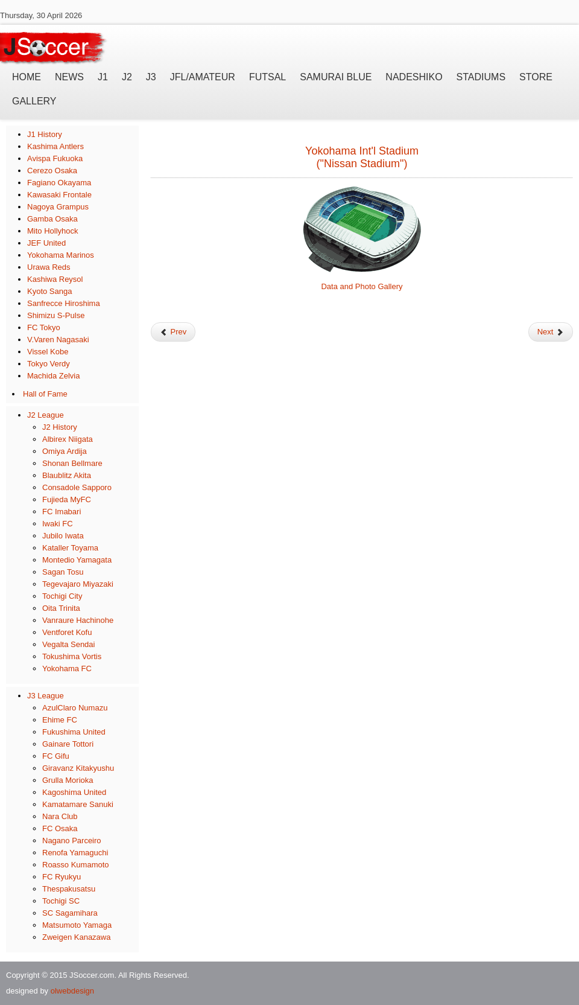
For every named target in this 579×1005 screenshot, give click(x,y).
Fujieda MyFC (66, 499)
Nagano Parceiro (71, 840)
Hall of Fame (45, 393)
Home (26, 77)
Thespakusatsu (68, 888)
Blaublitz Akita (66, 475)
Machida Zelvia (53, 375)
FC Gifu (55, 756)
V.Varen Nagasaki (58, 339)
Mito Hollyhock (52, 230)
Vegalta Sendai (68, 644)
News (69, 77)
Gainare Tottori (67, 743)
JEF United (46, 242)
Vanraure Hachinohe (77, 620)
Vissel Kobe (47, 351)
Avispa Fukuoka (55, 158)
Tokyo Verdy (48, 363)
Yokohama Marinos (60, 255)
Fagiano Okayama (59, 182)
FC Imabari (61, 511)
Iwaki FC (57, 523)
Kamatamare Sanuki (77, 804)
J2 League (45, 415)
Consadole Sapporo (77, 487)
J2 (127, 77)
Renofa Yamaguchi (75, 852)
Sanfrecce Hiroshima (63, 303)
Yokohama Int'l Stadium (362, 151)
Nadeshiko (413, 77)
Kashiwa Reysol (55, 279)
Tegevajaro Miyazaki (77, 584)
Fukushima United (74, 731)
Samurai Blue (336, 77)
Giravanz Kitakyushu (78, 768)
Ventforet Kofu (67, 632)
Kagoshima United (74, 792)
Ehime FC (59, 719)
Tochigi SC (61, 900)
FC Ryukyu (61, 876)
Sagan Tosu (62, 571)
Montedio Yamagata (77, 559)
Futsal (267, 77)
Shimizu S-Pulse (55, 315)
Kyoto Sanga (49, 291)
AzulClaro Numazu (74, 707)
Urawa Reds (49, 267)
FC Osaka (60, 828)
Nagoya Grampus (58, 206)
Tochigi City (62, 596)
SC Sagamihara (70, 912)
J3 (151, 77)
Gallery (34, 101)
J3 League (45, 695)
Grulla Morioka (67, 780)
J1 (103, 77)
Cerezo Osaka (52, 170)
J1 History (44, 134)
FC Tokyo (43, 327)
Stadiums (481, 77)
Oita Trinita (61, 608)
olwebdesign (72, 990)
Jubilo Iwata (63, 535)
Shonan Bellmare (72, 463)
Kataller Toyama (70, 547)
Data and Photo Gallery (361, 286)
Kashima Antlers (55, 146)
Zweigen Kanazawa (76, 937)
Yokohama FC (67, 668)
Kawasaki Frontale (59, 194)
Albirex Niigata (67, 439)
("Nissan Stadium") (362, 164)
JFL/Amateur (202, 77)
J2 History (59, 427)
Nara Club (60, 816)
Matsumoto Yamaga (77, 925)
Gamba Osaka (52, 218)
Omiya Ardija (64, 451)
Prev (173, 331)
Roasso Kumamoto (75, 864)
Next (550, 331)
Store (535, 77)
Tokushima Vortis (71, 656)
